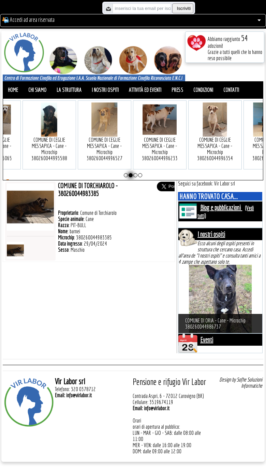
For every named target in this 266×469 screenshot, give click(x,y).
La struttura (69, 90)
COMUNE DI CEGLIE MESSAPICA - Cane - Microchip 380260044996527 (97, 138)
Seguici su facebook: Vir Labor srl (206, 183)
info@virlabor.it (79, 395)
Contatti (231, 90)
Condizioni (203, 90)
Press (177, 90)
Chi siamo (37, 90)
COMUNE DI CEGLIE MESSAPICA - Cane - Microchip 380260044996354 (208, 138)
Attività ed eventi (145, 90)
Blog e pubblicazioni (221, 207)
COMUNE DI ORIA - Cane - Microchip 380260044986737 (215, 323)
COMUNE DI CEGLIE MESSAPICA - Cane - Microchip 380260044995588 (42, 138)
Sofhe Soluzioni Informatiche (249, 382)
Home (13, 90)
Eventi (206, 340)
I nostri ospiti (105, 90)
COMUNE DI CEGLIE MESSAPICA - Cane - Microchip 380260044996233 (153, 138)
